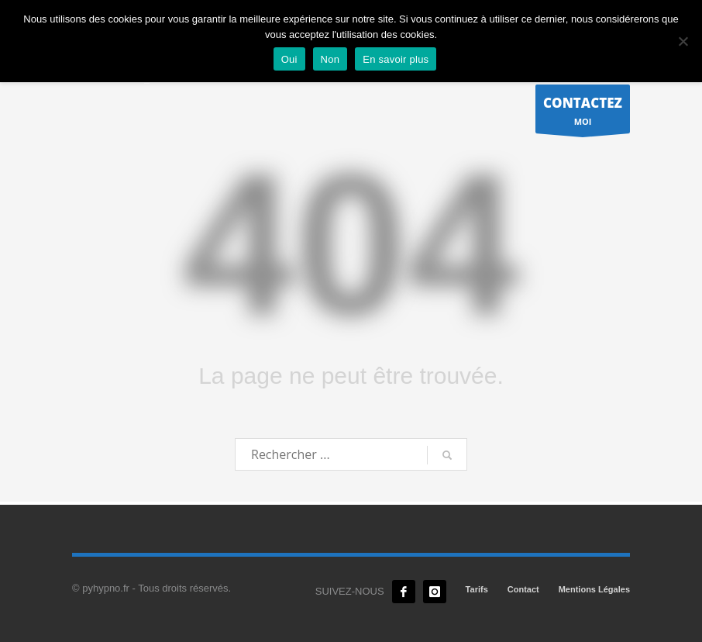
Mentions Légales (594, 589)
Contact (523, 589)
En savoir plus (395, 59)
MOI (582, 112)
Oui (289, 59)
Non (330, 59)
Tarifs (477, 589)
